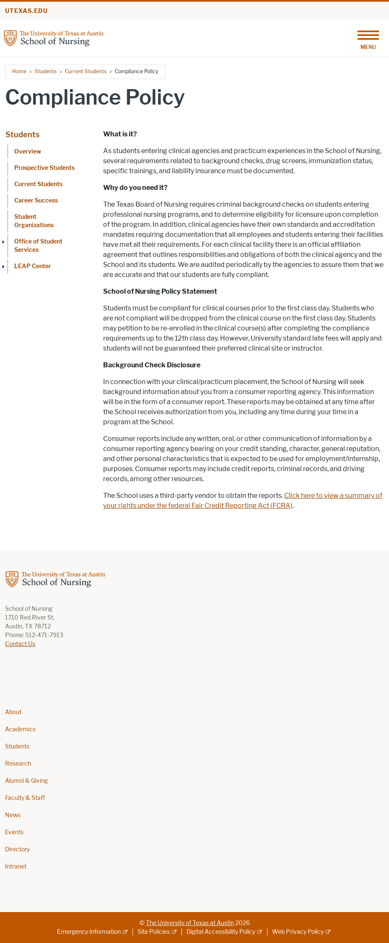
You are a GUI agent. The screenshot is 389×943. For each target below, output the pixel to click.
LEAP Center (32, 266)
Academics (20, 729)
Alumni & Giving (26, 780)
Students (46, 71)
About (13, 712)
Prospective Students (44, 168)
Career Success (36, 200)
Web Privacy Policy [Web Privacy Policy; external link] (298, 931)
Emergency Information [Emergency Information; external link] (89, 931)
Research (18, 763)
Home (19, 71)
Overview (27, 151)
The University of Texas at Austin (190, 923)
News (13, 815)
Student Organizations (34, 221)
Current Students (85, 71)
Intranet (15, 866)
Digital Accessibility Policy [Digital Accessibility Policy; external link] (221, 931)
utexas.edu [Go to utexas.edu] (26, 11)
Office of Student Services (38, 246)
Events (14, 832)
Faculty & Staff (25, 798)
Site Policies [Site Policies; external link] (153, 931)
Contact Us (20, 644)
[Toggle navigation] (368, 38)
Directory (17, 849)
